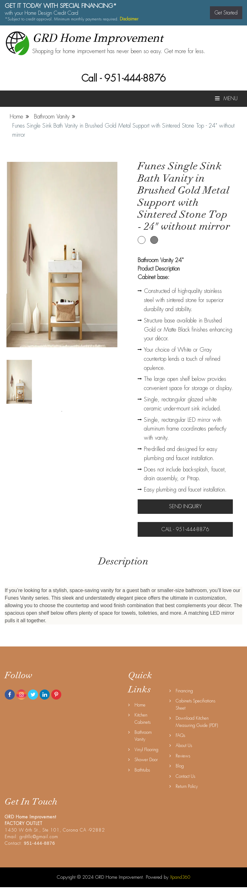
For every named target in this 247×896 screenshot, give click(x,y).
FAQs (180, 735)
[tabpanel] (19, 381)
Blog (180, 766)
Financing (184, 691)
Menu (226, 98)
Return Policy (187, 786)
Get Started (226, 12)
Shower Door (146, 759)
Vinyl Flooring (146, 749)
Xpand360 (180, 877)
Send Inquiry (185, 506)
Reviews (183, 756)
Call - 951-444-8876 (123, 78)
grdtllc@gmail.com (38, 836)
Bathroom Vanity (51, 116)
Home (16, 116)
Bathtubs (142, 770)
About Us (184, 745)
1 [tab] (62, 411)
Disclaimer (129, 19)
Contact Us (185, 776)
